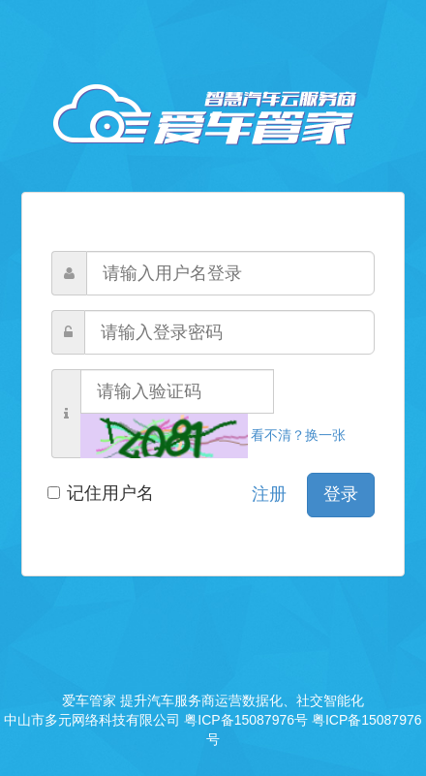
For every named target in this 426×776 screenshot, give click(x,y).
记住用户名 (102, 493)
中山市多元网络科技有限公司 (92, 720)
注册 (269, 494)
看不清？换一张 (213, 435)
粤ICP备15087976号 (246, 720)
